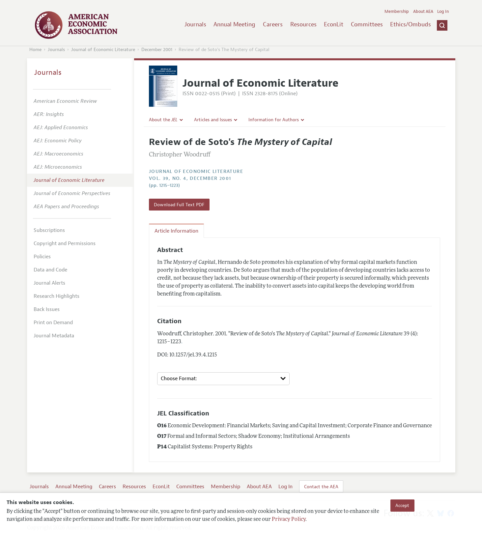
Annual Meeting (234, 24)
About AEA (423, 11)
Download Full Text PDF (179, 205)
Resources (303, 24)
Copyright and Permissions (65, 243)
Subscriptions (49, 230)
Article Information (176, 231)
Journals (195, 24)
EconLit (333, 24)
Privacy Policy (288, 519)
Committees (367, 24)
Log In (443, 11)
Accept (402, 505)
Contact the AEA (321, 487)
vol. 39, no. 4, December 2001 (190, 178)
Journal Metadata (54, 335)
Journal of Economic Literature (103, 49)
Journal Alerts (49, 283)
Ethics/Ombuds (410, 24)
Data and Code (50, 270)
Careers (273, 24)
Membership (396, 11)
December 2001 (156, 49)
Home (35, 49)
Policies (42, 256)
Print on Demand (53, 322)
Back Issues (47, 309)
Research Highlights (56, 296)
